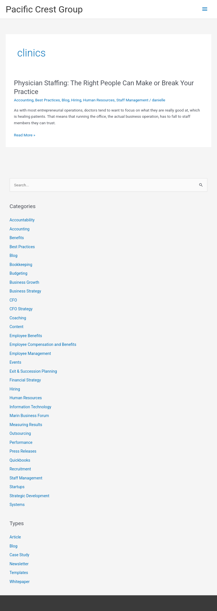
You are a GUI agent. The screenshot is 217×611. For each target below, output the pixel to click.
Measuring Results (26, 424)
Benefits (17, 237)
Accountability (22, 220)
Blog (65, 100)
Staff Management (132, 100)
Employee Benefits (26, 335)
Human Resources (99, 100)
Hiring (76, 100)
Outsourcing (20, 433)
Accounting (23, 100)
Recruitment (20, 469)
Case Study (19, 555)
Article (15, 537)
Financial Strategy (25, 380)
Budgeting (18, 273)
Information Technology (30, 407)
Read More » (24, 135)
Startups (17, 487)
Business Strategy (25, 291)
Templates (19, 572)
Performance (21, 442)
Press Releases (23, 451)
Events (15, 362)
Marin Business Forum (29, 415)
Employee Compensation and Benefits (43, 344)
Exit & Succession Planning (33, 371)
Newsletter (19, 564)
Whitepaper (20, 581)
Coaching (18, 318)
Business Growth (24, 282)
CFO (13, 300)
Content (16, 326)
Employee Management (30, 353)
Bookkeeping (21, 264)
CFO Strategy (21, 309)
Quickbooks (20, 460)
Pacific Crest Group (44, 9)
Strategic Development (29, 496)
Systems (17, 504)
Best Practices (47, 100)
